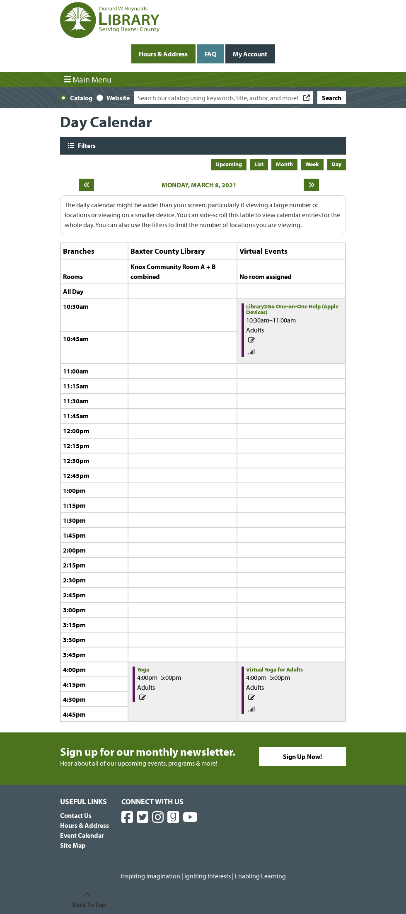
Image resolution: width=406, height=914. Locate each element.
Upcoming (228, 164)
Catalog (81, 98)
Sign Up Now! (302, 756)
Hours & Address (163, 54)
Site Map (73, 845)
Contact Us (76, 815)
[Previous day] (86, 185)
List (258, 164)
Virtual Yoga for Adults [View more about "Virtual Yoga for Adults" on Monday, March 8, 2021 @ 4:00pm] (274, 669)
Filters (86, 145)
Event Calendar (82, 835)
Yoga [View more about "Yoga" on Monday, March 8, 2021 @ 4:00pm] (143, 669)
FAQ (210, 54)
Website (118, 98)
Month (284, 164)
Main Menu (88, 79)
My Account (250, 54)
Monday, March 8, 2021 (199, 185)
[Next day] (311, 185)
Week (312, 164)
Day (336, 164)
